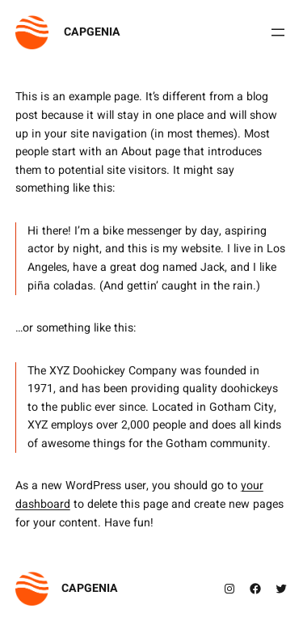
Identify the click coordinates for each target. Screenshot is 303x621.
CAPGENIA (92, 31)
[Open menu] (278, 32)
